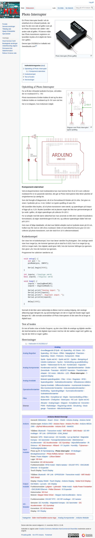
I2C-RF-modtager (64, 499)
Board (50, 420)
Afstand (56, 445)
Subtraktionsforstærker (63, 382)
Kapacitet (82, 365)
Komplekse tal (56, 397)
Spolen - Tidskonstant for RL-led (53, 365)
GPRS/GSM (51, 433)
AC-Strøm (77, 350)
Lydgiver (48, 487)
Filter (63, 379)
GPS (40, 437)
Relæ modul (67, 487)
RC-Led (74, 400)
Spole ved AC (52, 359)
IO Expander (43, 468)
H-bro (69, 379)
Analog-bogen (54, 403)
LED (67, 373)
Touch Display (47, 470)
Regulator (76, 379)
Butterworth (45, 400)
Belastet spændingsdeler (50, 379)
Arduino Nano (59, 424)
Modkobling (45, 391)
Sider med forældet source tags (44, 518)
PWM (43, 406)
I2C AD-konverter (46, 462)
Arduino (26, 424)
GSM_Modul (63, 433)
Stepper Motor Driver (46, 495)
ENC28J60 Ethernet (39, 489)
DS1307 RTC (74, 465)
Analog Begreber (29, 353)
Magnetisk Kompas (57, 503)
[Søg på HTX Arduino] (84, 8)
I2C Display (52, 484)
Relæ (77, 356)
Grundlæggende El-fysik (50, 350)
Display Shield (42, 481)
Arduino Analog (72, 420)
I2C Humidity (61, 437)
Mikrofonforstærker (64, 408)
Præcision (80, 353)
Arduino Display (68, 481)
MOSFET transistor (67, 370)
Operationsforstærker (76, 368)
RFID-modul (50, 465)
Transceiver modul (54, 431)
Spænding (45, 356)
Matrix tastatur (61, 465)
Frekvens (60, 356)
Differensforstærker (62, 385)
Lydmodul (57, 487)
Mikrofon (60, 373)
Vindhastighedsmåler (39, 448)
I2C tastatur (76, 499)
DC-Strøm (54, 353)
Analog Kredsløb (29, 381)
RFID (84, 379)
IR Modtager (76, 451)
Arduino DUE (60, 426)
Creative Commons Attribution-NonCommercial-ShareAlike (58, 529)
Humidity (74, 445)
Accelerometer (36, 443)
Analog (57, 347)
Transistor (55, 370)
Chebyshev (55, 400)
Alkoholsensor (77, 440)
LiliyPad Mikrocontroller (45, 426)
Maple (65, 397)
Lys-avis (43, 484)
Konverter (85, 403)
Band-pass (65, 400)
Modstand (62, 368)
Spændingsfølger (57, 391)
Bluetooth (42, 431)
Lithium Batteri (54, 457)
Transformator (81, 370)
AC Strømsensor (45, 445)
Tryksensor (83, 445)
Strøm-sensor (49, 437)
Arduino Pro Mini (72, 424)
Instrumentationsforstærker (74, 388)
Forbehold (48, 535)
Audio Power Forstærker (82, 487)
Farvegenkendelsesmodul (61, 440)
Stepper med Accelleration (65, 495)
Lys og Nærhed (73, 437)
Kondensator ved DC (49, 368)
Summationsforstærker (74, 391)
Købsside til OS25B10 (37, 344)
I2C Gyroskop (64, 443)
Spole (43, 359)
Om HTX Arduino (38, 535)
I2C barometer (43, 440)
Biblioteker (42, 420)
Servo (79, 495)
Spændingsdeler (47, 382)
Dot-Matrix (35, 484)
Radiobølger (51, 406)
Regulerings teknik (65, 406)
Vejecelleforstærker (78, 443)
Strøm (52, 356)
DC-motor (52, 373)
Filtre (25, 398)
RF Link (42, 433)
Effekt (61, 353)
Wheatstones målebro (82, 382)
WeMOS (70, 426)
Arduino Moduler (82, 518)
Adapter (44, 373)
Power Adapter (42, 457)
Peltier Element (54, 489)
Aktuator (44, 403)
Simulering (77, 406)
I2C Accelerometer (50, 443)
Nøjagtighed (70, 353)
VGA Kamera (70, 454)
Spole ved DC (64, 359)
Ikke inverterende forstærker (51, 388)
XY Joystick (64, 445)
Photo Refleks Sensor (55, 454)
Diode (87, 368)
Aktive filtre (45, 397)
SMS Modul (77, 431)
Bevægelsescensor (38, 454)
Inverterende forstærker (81, 385)
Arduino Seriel (85, 420)
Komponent (69, 356)
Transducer (51, 408)
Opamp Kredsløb (47, 385)
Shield (62, 420)
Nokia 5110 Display (83, 481)
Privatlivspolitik (26, 535)
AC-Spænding (66, 350)
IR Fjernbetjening (47, 451)
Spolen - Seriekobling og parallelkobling (72, 362)
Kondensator (72, 365)
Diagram (64, 403)
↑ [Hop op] (27, 344)
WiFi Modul (67, 431)
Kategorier (27, 518)
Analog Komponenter (31, 368)
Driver (56, 420)
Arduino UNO (47, 424)
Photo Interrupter (78, 373)
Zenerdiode (45, 370)
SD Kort (39, 459)
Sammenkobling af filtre (78, 397)
